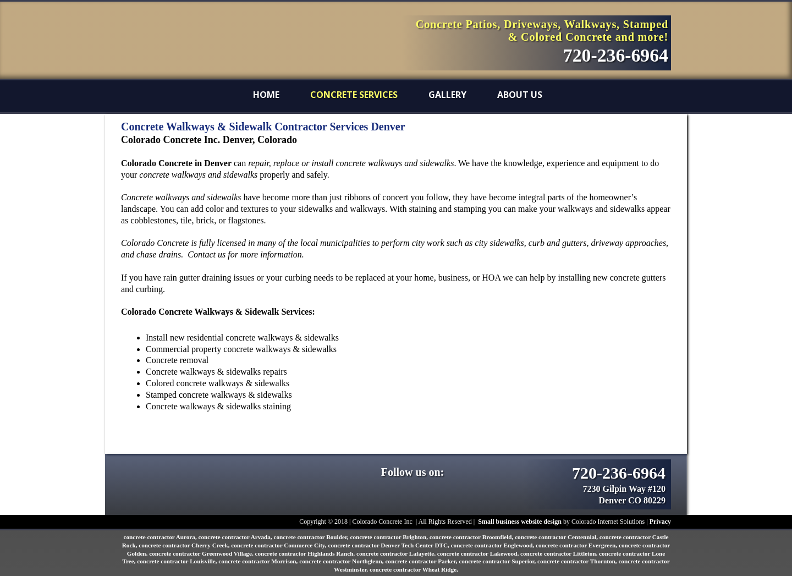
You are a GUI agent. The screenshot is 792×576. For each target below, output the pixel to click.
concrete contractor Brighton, (389, 537)
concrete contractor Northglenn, (342, 561)
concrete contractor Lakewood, (478, 553)
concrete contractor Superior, (498, 561)
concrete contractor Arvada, (236, 537)
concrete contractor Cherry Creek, (185, 545)
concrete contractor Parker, (422, 561)
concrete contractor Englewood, (493, 545)
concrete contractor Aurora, (160, 537)
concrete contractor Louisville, (177, 561)
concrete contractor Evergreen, (577, 545)
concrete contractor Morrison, (258, 561)
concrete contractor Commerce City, (279, 545)
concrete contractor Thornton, (577, 561)
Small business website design (520, 521)
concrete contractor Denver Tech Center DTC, (389, 545)
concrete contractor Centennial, (557, 537)
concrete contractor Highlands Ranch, (305, 553)
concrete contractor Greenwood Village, (202, 553)
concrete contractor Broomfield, (472, 537)
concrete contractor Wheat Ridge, (414, 569)
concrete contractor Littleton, (559, 553)
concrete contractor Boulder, (311, 537)
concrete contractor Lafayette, (396, 553)
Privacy (660, 521)
